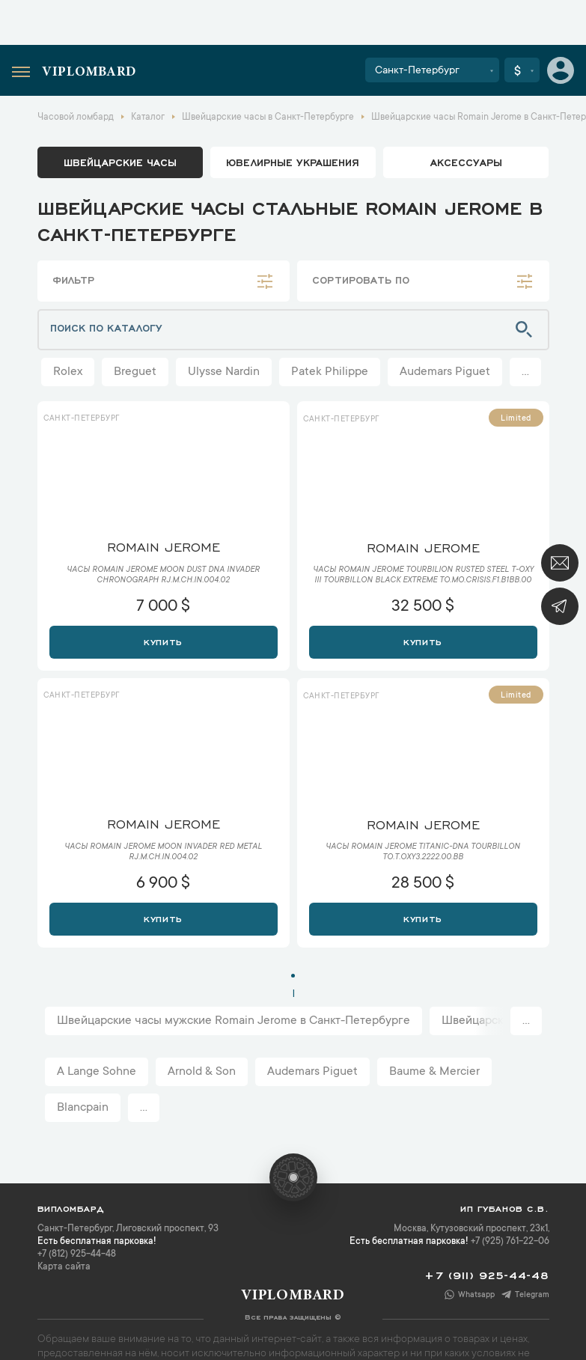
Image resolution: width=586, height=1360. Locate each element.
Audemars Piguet (445, 372)
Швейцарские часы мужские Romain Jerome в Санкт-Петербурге (233, 1021)
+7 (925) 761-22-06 (510, 1241)
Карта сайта (64, 1267)
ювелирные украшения (292, 162)
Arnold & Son (202, 1072)
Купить (163, 640)
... (525, 372)
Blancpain (83, 1107)
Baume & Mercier (434, 1072)
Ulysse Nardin (224, 372)
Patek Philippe (329, 372)
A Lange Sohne (96, 1072)
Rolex (67, 372)
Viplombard (89, 72)
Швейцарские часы (120, 162)
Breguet (135, 372)
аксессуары (466, 162)
